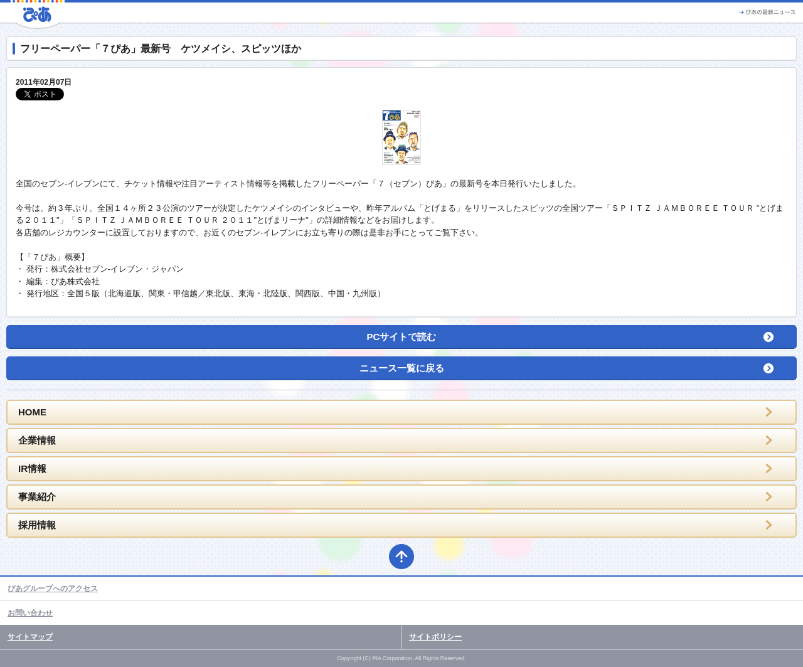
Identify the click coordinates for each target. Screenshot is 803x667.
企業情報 (37, 440)
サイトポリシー (435, 636)
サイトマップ (30, 636)
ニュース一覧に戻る (401, 368)
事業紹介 (37, 496)
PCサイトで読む (402, 336)
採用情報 (37, 525)
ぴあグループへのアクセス (53, 588)
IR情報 (32, 468)
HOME (32, 412)
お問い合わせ (30, 613)
